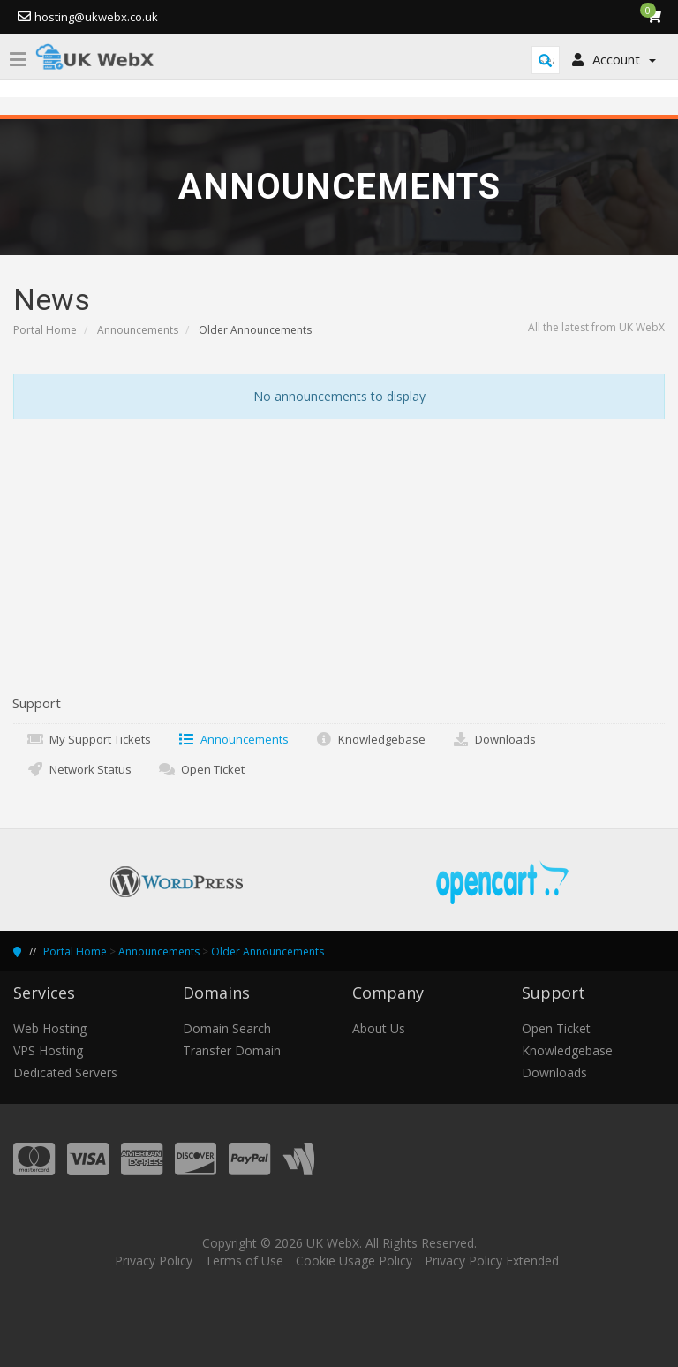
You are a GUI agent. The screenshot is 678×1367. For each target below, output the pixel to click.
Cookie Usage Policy (354, 1260)
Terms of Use (244, 1260)
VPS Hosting (48, 1050)
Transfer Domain (232, 1050)
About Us (378, 1028)
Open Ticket (201, 769)
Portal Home (45, 329)
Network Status (79, 769)
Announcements (137, 329)
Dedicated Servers (65, 1072)
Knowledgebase (370, 739)
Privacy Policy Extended (492, 1260)
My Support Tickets (88, 739)
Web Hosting (50, 1028)
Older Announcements (267, 951)
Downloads (494, 739)
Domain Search (227, 1028)
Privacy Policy (153, 1260)
